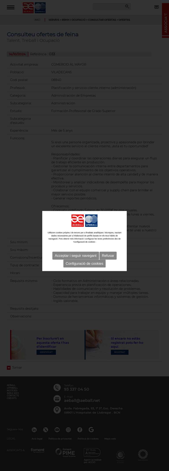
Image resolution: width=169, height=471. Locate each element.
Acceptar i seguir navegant (75, 257)
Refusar (108, 257)
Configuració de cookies (84, 265)
